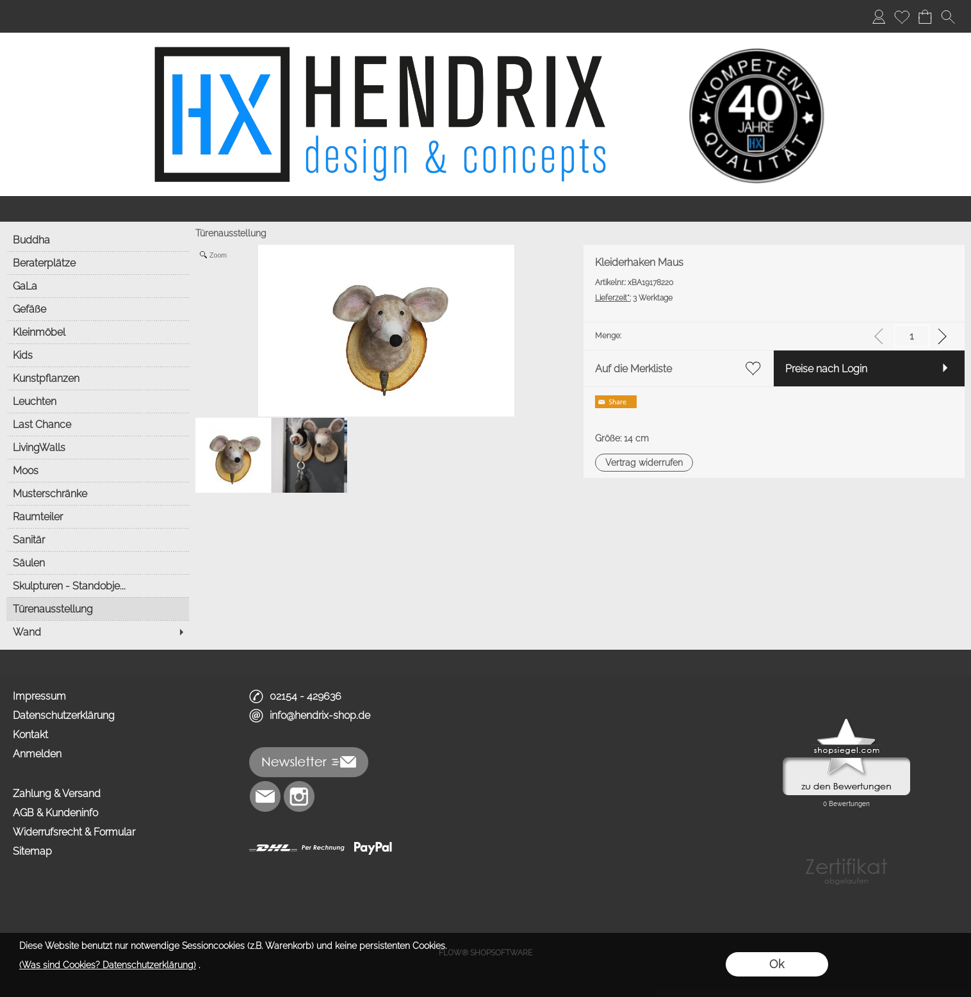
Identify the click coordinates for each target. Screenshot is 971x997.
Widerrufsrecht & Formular (74, 832)
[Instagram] (299, 796)
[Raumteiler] (97, 516)
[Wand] (97, 631)
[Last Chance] (97, 424)
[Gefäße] (97, 308)
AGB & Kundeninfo (55, 813)
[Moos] (97, 470)
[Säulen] (97, 562)
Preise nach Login (826, 369)
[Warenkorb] (925, 16)
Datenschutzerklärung (64, 715)
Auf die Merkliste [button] (633, 369)
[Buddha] (97, 239)
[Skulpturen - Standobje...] (97, 585)
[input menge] (911, 336)
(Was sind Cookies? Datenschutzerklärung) (107, 965)
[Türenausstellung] (97, 608)
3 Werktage (634, 297)
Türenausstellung (230, 233)
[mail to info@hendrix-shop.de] (265, 796)
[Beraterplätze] (97, 262)
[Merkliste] (901, 16)
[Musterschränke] (97, 493)
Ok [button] (776, 964)
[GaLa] (97, 285)
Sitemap (32, 851)
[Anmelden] (878, 16)
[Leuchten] (97, 401)
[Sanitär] (97, 539)
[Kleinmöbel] (97, 331)
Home (27, 16)
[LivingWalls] (97, 447)
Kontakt (30, 735)
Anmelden (37, 754)
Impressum (39, 696)
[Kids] (97, 355)
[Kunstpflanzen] (97, 378)
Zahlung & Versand (57, 793)
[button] (948, 16)
